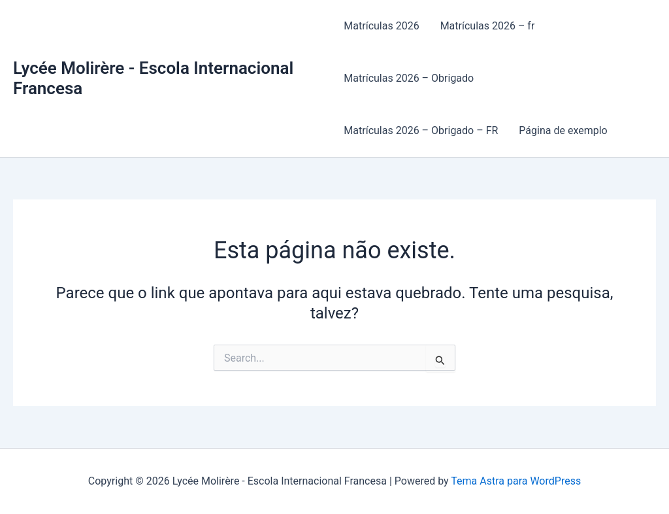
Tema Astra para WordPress (516, 481)
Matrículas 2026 (381, 26)
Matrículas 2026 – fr (487, 26)
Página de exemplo (563, 130)
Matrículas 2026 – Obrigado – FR (421, 130)
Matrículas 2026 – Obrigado (409, 78)
